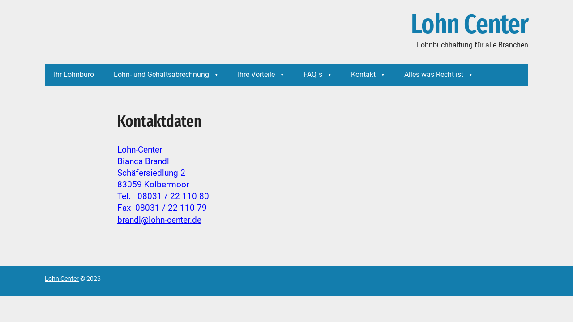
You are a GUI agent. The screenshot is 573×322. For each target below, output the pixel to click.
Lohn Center (469, 24)
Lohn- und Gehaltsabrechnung (161, 74)
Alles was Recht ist (433, 74)
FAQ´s (313, 74)
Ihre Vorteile (256, 74)
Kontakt (363, 74)
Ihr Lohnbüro (74, 74)
